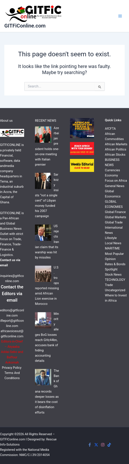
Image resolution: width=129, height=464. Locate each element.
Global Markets (115, 217)
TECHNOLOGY (115, 280)
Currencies (112, 170)
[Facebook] (90, 445)
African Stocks (115, 155)
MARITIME (112, 248)
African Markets (116, 144)
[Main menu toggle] (120, 16)
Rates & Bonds (115, 264)
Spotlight (111, 269)
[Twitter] (96, 445)
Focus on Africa (116, 181)
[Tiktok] (109, 445)
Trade (109, 285)
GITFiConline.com (25, 26)
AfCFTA (110, 129)
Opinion (110, 259)
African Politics (115, 149)
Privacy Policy (12, 368)
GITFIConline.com (12, 439)
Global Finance (115, 212)
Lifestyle (111, 238)
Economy (111, 175)
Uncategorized (115, 290)
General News (114, 186)
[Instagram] (103, 445)
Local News (113, 243)
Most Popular (114, 254)
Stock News (113, 274)
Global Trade (113, 222)
